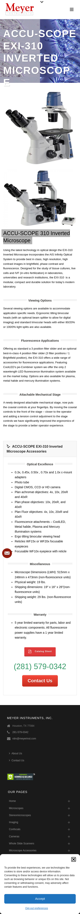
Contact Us (40, 680)
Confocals (14, 829)
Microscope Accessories (22, 850)
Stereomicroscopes (20, 815)
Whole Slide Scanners (21, 843)
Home (12, 801)
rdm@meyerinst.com (24, 738)
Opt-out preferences (36, 908)
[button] (73, 859)
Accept (40, 898)
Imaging (13, 822)
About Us (15, 753)
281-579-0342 (20, 732)
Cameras (14, 836)
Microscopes (16, 808)
